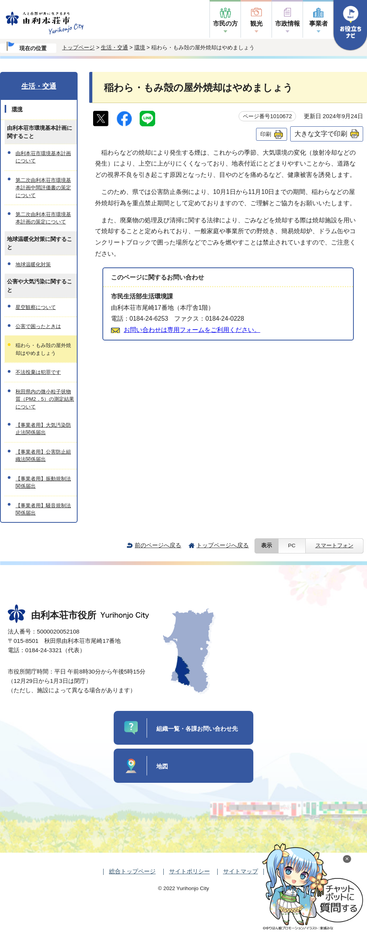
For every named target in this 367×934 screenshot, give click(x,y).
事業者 (318, 23)
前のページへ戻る (158, 545)
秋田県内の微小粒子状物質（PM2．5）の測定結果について (45, 399)
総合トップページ (132, 871)
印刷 (265, 134)
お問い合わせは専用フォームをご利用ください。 (192, 329)
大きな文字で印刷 (320, 134)
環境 (139, 47)
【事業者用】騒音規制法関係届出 (43, 509)
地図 (162, 766)
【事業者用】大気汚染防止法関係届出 (43, 428)
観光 (256, 23)
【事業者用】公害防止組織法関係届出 (43, 455)
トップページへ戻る (222, 545)
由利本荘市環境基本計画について (43, 157)
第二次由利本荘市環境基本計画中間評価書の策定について (43, 187)
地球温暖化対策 (33, 264)
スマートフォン (334, 545)
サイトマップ (240, 871)
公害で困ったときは (38, 326)
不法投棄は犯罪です (38, 372)
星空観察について (36, 307)
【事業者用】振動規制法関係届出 (43, 482)
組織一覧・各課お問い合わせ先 (197, 728)
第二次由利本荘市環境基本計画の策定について (43, 218)
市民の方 (225, 23)
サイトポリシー (189, 871)
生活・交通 (114, 47)
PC (292, 545)
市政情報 (287, 23)
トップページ (78, 47)
